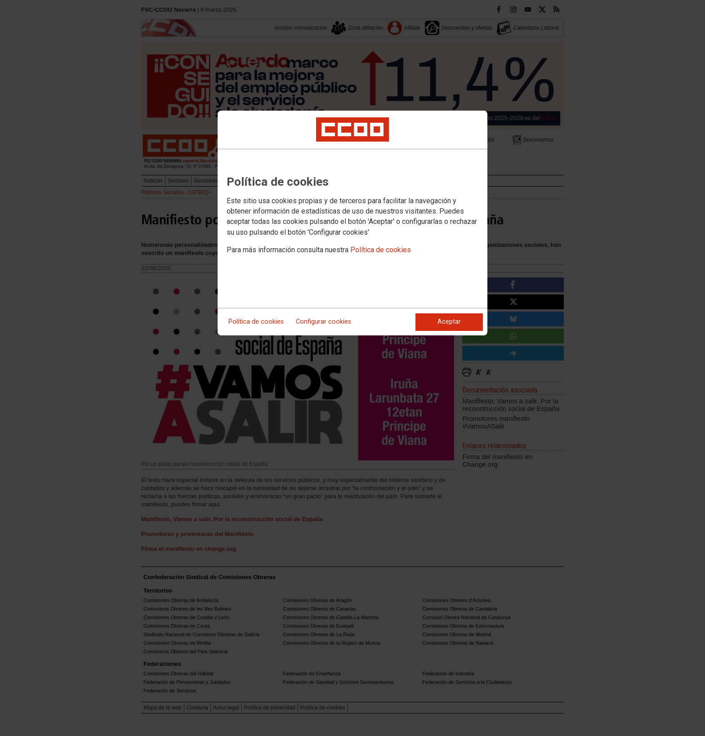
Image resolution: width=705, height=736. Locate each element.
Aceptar (449, 322)
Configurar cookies (323, 322)
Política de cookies (380, 249)
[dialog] (352, 223)
